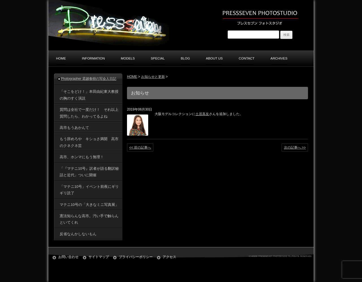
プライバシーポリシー (136, 257)
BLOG (185, 58)
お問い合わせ (68, 257)
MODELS (128, 58)
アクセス (169, 257)
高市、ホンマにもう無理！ (82, 157)
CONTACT (247, 58)
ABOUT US (214, 58)
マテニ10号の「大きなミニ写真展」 (89, 205)
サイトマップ (99, 257)
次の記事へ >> (295, 147)
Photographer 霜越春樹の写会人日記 (88, 79)
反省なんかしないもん (78, 234)
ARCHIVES (278, 58)
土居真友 (202, 114)
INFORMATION (93, 58)
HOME (61, 58)
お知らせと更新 (153, 77)
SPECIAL (158, 58)
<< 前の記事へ (140, 147)
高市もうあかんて (76, 128)
